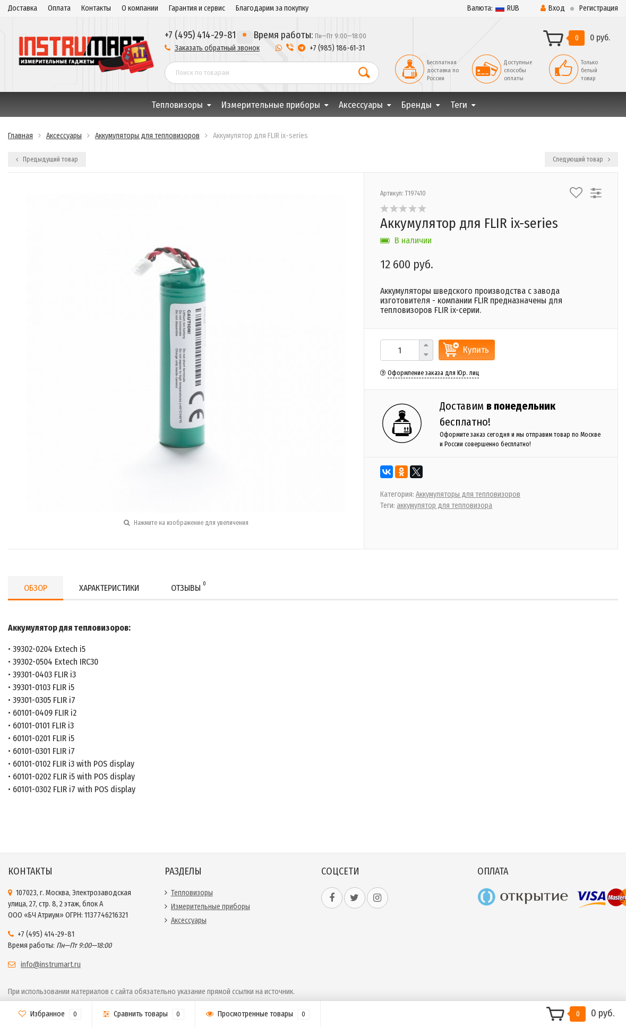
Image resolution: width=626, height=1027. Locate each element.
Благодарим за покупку (272, 8)
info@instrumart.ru (51, 964)
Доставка (22, 8)
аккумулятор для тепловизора (444, 505)
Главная (20, 135)
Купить (476, 349)
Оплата (59, 8)
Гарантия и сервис (197, 8)
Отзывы (188, 586)
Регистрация (598, 8)
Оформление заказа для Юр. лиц (433, 373)
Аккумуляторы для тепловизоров (147, 135)
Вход (553, 8)
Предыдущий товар (47, 159)
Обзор (35, 588)
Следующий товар (581, 159)
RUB (493, 8)
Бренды (416, 105)
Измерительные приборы (270, 105)
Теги (458, 105)
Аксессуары (361, 105)
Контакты (96, 8)
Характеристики (109, 588)
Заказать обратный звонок (217, 48)
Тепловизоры (177, 105)
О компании (140, 8)
